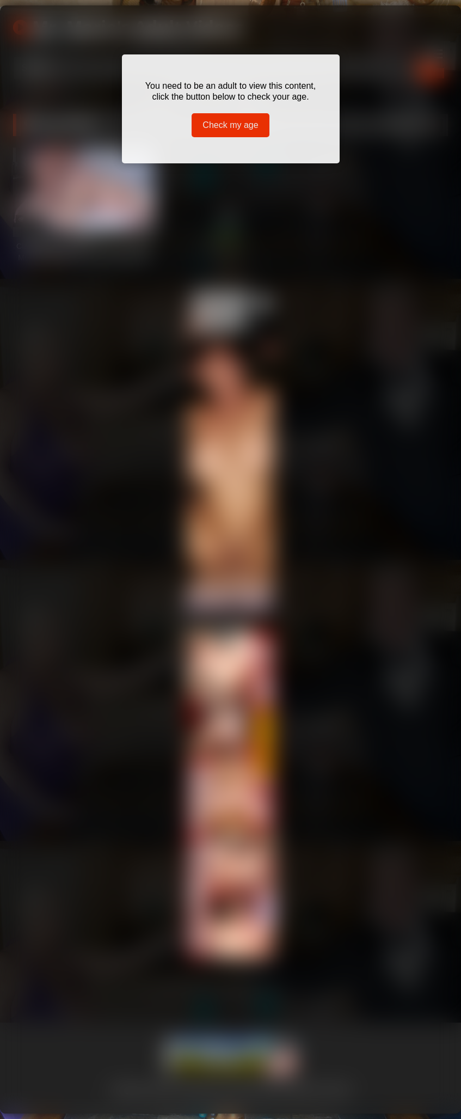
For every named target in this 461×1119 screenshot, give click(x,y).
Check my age (230, 125)
